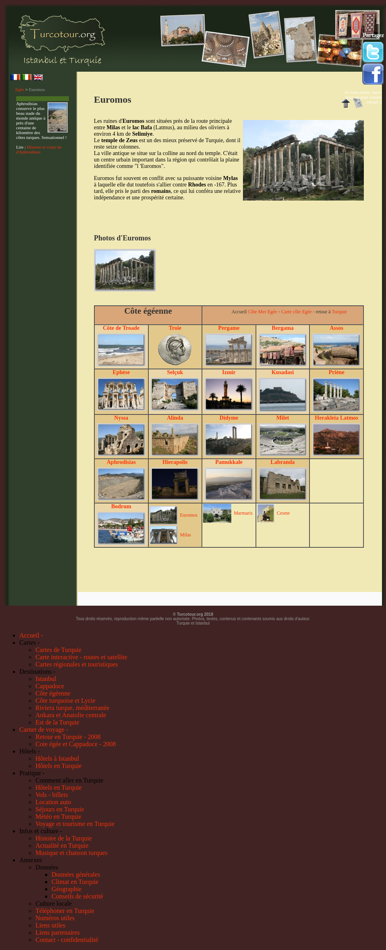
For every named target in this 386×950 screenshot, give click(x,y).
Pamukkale (229, 462)
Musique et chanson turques (71, 852)
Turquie (339, 312)
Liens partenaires (57, 932)
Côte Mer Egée (262, 312)
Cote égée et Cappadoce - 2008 (75, 744)
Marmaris (243, 513)
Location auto (53, 802)
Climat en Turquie (75, 881)
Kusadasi (283, 372)
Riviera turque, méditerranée (72, 707)
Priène (336, 372)
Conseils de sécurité (77, 896)
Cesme (283, 513)
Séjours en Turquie (59, 809)
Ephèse (121, 372)
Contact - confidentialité (66, 939)
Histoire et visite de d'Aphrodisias (39, 149)
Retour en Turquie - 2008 (68, 736)
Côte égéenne (53, 693)
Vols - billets (51, 794)
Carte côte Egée (296, 312)
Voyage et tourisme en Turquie (74, 823)
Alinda (175, 418)
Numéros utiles (55, 918)
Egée (19, 89)
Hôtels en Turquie (58, 765)
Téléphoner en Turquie (64, 910)
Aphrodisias (121, 462)
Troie (175, 328)
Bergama (282, 328)
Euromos (37, 89)
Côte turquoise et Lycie (65, 700)
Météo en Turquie (58, 816)
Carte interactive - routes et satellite (81, 657)
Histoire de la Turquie (63, 838)
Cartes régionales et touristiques (76, 664)
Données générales (76, 874)
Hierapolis (174, 462)
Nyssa (121, 418)
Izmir (228, 372)
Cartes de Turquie (58, 649)
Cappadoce (49, 686)
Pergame (229, 328)
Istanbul (45, 678)
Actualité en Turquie (62, 845)
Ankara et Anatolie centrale (70, 715)
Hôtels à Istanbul (57, 758)
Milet (282, 418)
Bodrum (121, 506)
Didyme (229, 418)
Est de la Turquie (57, 722)
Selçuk (175, 372)
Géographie (67, 889)
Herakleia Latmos (336, 418)
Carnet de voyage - (43, 729)
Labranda (283, 462)
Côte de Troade (121, 328)
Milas (185, 535)
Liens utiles (50, 925)
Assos (336, 328)
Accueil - (31, 635)
